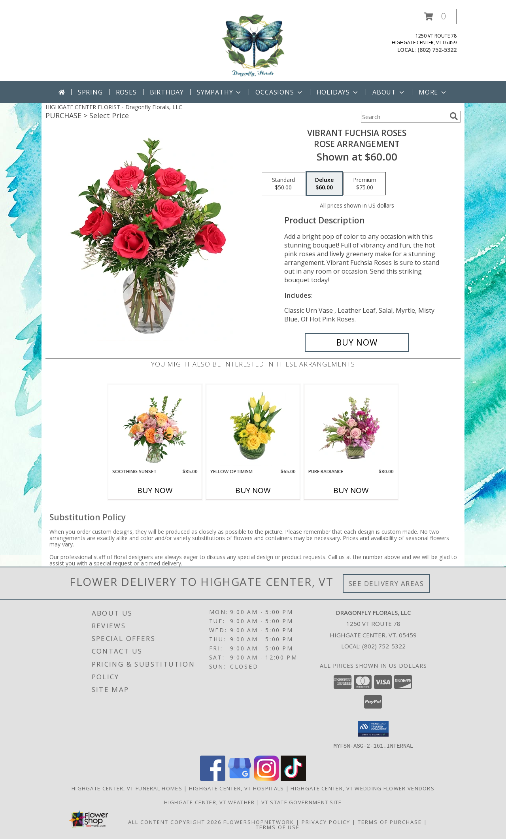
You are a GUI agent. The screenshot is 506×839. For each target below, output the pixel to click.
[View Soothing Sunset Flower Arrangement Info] (155, 426)
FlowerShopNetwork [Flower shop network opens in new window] (258, 821)
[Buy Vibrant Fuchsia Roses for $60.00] (357, 342)
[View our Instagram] (266, 778)
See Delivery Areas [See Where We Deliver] (386, 583)
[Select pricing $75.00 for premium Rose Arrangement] (364, 183)
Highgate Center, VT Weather (209, 801)
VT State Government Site (301, 801)
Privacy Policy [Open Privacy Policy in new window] (326, 821)
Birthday (167, 92)
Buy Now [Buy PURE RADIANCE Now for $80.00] (351, 490)
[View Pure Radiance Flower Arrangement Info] (351, 426)
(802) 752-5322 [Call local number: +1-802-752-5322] (437, 49)
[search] (453, 116)
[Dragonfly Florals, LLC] (253, 45)
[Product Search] (403, 116)
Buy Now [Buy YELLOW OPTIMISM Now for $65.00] (253, 490)
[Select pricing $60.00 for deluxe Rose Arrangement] (324, 183)
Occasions (279, 92)
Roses (126, 92)
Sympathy (219, 92)
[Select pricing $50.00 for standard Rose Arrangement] (283, 183)
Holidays (338, 92)
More (433, 92)
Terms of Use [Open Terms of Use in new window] (278, 826)
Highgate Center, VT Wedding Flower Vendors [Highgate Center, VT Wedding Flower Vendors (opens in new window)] (362, 788)
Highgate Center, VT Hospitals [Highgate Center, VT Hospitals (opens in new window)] (236, 788)
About (389, 92)
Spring (90, 92)
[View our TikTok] (293, 778)
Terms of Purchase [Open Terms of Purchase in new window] (390, 821)
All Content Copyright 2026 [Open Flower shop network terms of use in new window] (174, 821)
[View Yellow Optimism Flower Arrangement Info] (253, 426)
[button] (435, 16)
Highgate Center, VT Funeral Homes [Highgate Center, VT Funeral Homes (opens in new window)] (127, 788)
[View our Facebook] (212, 778)
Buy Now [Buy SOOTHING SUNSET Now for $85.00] (155, 490)
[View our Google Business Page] (239, 778)
